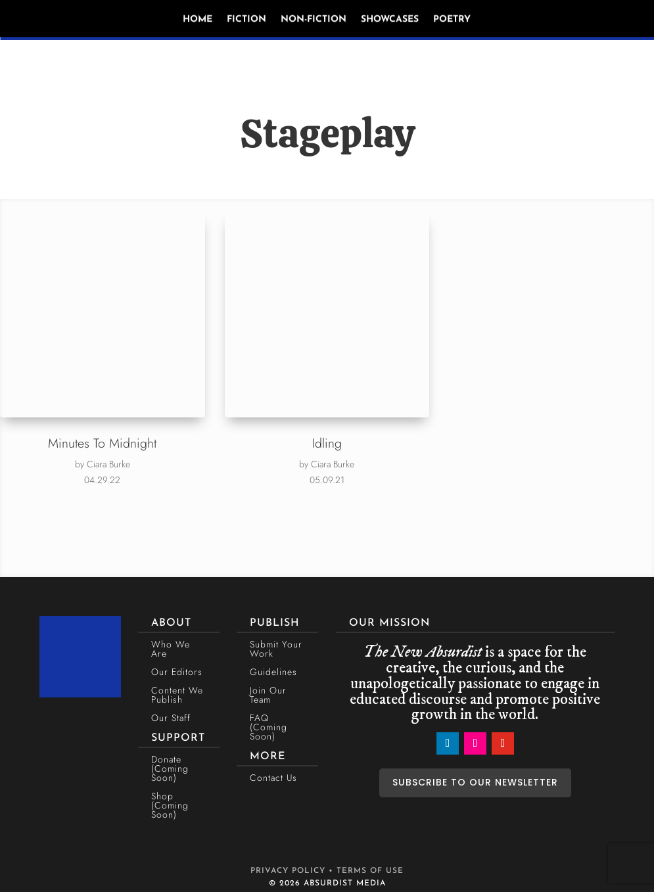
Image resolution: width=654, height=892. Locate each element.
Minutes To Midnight (102, 443)
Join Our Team (268, 695)
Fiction (246, 19)
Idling (327, 443)
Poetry (452, 19)
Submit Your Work (276, 649)
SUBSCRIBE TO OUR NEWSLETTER (475, 782)
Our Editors (176, 671)
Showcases (390, 19)
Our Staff (171, 717)
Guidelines (273, 671)
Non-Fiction (313, 19)
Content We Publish (177, 695)
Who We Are (170, 649)
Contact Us (273, 777)
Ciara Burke (108, 464)
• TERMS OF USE (366, 871)
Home (197, 19)
